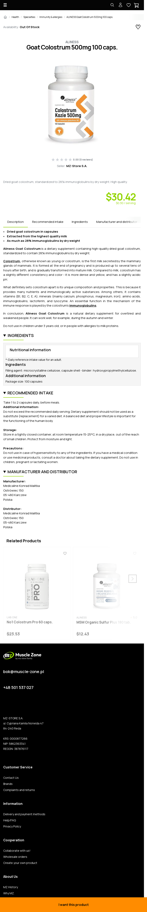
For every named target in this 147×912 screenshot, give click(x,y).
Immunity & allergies (50, 17)
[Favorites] (65, 553)
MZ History (10, 887)
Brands (8, 783)
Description (15, 221)
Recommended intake (47, 221)
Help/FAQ (9, 820)
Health (15, 17)
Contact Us (11, 777)
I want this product (74, 904)
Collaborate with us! (16, 850)
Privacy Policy (12, 826)
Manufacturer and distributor (116, 221)
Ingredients (80, 221)
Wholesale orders (15, 856)
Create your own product (20, 862)
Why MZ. (8, 893)
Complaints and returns (19, 790)
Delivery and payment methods (24, 814)
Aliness (72, 42)
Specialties (29, 17)
